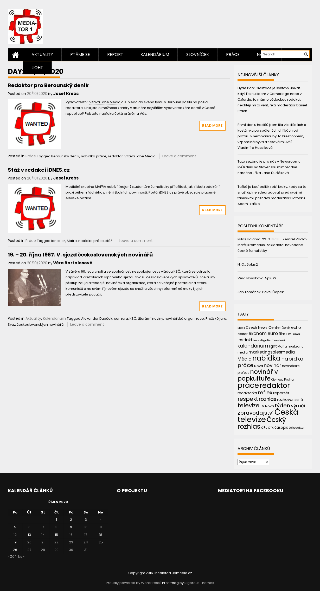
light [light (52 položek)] (273, 346)
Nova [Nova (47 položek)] (258, 365)
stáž (108, 240)
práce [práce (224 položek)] (248, 385)
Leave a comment (179, 156)
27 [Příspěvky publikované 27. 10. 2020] (29, 549)
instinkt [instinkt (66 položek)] (245, 340)
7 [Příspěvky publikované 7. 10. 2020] (43, 527)
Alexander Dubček (96, 318)
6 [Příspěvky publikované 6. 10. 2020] (29, 527)
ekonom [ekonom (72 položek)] (257, 333)
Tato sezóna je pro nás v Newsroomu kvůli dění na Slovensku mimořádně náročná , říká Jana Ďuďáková (269, 167)
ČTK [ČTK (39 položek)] (271, 428)
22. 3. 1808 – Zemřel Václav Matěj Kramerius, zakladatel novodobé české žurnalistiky (272, 245)
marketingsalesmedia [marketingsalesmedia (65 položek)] (271, 352)
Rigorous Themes (199, 582)
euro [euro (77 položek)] (272, 333)
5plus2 (252, 264)
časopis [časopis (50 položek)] (281, 427)
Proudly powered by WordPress (133, 582)
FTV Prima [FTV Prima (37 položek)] (293, 334)
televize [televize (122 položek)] (248, 405)
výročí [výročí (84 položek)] (298, 405)
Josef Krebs (66, 94)
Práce (233, 54)
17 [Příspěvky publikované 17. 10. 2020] (85, 534)
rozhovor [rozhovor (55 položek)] (285, 399)
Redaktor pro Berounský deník (48, 85)
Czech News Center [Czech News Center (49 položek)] (263, 327)
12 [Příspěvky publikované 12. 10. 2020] (15, 534)
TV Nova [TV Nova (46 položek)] (267, 406)
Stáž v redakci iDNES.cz (39, 170)
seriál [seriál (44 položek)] (299, 399)
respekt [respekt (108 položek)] (248, 399)
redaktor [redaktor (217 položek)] (275, 385)
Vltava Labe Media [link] (104, 102)
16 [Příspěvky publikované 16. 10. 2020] (71, 534)
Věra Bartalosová (73, 263)
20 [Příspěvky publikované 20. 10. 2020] (29, 542)
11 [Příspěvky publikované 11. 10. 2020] (101, 527)
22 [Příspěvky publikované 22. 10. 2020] (56, 542)
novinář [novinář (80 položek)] (272, 365)
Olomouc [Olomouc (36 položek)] (277, 380)
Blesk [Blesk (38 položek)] (241, 328)
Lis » (21, 556)
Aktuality (42, 54)
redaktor (115, 156)
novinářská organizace (184, 318)
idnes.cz (58, 240)
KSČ (133, 318)
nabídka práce (93, 156)
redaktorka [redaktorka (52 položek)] (247, 393)
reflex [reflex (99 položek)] (265, 392)
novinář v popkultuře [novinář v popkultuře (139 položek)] (258, 375)
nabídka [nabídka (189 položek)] (266, 358)
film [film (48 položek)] (282, 333)
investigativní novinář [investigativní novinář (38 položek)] (269, 340)
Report (115, 54)
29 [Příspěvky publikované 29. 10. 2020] (56, 549)
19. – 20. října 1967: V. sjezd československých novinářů (80, 254)
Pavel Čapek (273, 292)
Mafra (72, 240)
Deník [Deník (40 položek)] (286, 328)
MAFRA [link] (100, 186)
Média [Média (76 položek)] (245, 359)
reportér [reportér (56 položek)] (281, 393)
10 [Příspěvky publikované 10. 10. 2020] (85, 527)
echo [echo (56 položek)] (296, 327)
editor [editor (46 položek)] (243, 333)
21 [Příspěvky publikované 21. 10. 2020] (42, 542)
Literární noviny (150, 318)
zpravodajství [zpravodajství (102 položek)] (256, 412)
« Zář (12, 556)
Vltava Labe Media (140, 156)
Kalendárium (154, 54)
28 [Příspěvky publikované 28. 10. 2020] (43, 549)
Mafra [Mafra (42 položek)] (282, 346)
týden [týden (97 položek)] (282, 405)
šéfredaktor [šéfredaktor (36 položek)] (296, 428)
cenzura (121, 318)
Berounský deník (65, 156)
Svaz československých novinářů (35, 324)
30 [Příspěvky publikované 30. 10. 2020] (71, 549)
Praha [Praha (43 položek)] (289, 379)
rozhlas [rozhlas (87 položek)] (267, 399)
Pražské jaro (216, 318)
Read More (212, 125)
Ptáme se (80, 54)
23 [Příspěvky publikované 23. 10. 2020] (71, 542)
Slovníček (197, 54)
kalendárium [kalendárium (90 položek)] (253, 345)
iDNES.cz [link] (166, 192)
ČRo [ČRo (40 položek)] (264, 428)
